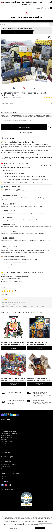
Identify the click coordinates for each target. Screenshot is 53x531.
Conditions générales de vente (8, 431)
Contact (38, 8)
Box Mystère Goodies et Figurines (24, 28)
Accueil (4, 28)
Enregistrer (27, 88)
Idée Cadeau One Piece (6, 435)
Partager (16, 88)
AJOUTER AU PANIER (24, 127)
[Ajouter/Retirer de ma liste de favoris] (49, 127)
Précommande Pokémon (7, 441)
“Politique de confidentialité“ (17, 524)
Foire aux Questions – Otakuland (9, 433)
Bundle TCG (4, 446)
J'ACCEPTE (40, 528)
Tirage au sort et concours (7, 448)
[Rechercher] (51, 24)
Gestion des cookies (5, 466)
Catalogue (4, 425)
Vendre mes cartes (5, 452)
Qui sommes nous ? (6, 429)
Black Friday (4, 443)
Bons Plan (3, 450)
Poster (36, 88)
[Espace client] (42, 8)
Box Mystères (11, 28)
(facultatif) (26, 116)
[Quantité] (4, 108)
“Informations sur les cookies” (45, 523)
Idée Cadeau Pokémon (6, 437)
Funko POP (4, 439)
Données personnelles (6, 468)
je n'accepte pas (13, 528)
